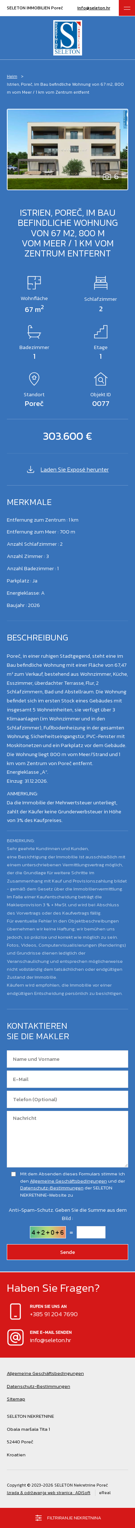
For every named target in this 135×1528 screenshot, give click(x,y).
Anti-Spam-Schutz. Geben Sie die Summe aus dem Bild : (68, 1214)
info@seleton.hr (93, 8)
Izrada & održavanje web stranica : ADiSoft (48, 1492)
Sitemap (16, 1398)
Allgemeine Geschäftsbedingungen (68, 1181)
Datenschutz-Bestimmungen (52, 1187)
